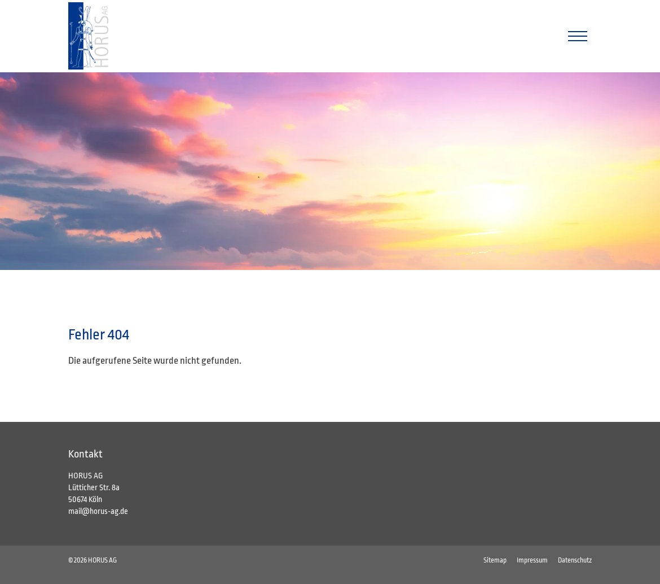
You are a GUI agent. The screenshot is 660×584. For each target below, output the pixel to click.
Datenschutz (575, 560)
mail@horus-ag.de (98, 511)
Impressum (532, 560)
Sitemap (495, 560)
